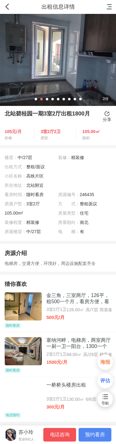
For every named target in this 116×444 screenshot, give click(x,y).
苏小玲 (26, 432)
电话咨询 (60, 434)
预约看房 (95, 434)
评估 (105, 380)
